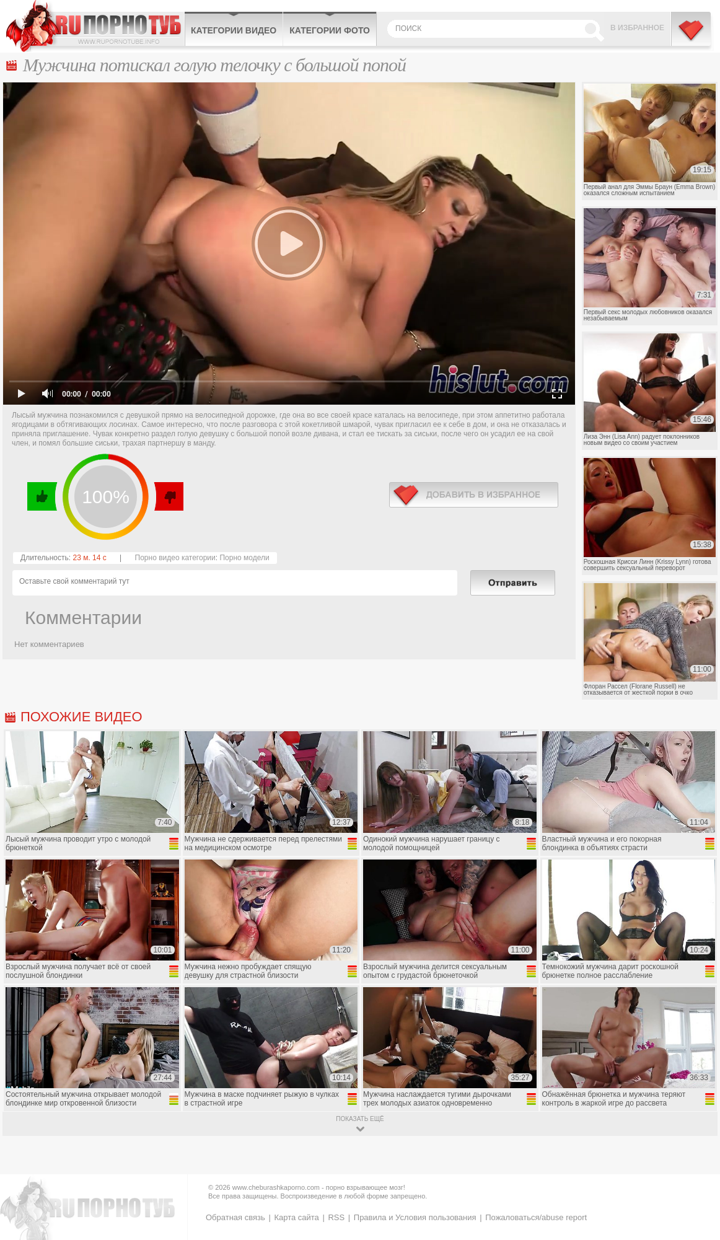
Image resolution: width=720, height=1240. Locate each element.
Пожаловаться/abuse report (536, 1217)
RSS (336, 1217)
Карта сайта (296, 1217)
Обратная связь (235, 1217)
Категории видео (233, 30)
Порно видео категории (175, 557)
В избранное (637, 28)
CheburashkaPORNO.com (95, 26)
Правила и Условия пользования (415, 1217)
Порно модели (244, 557)
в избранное (473, 495)
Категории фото (329, 30)
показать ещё (360, 1118)
